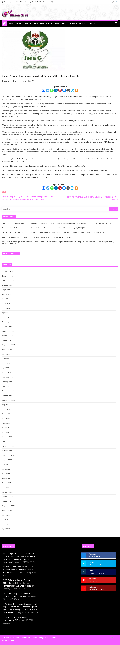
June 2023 (6, 414)
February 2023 (7, 432)
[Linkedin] (56, 90)
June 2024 (6, 359)
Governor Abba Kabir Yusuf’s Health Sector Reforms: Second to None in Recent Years (35, 228)
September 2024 (8, 345)
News (11, 23)
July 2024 (5, 354)
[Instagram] (113, 2)
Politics (19, 23)
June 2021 (6, 520)
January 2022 (7, 492)
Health (28, 23)
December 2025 (8, 276)
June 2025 (6, 303)
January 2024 (7, 382)
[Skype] (72, 90)
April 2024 (6, 368)
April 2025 (6, 313)
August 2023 (7, 405)
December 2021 (8, 497)
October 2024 (7, 340)
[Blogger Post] (68, 90)
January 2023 (7, 437)
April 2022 (6, 478)
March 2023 (6, 428)
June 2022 (6, 469)
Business (55, 23)
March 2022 (6, 483)
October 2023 (7, 395)
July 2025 (5, 299)
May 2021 (5, 524)
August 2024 (7, 349)
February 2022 (7, 487)
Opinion (92, 23)
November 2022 (8, 446)
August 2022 (7, 460)
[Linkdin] (116, 2)
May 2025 (5, 308)
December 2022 (8, 441)
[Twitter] (110, 2)
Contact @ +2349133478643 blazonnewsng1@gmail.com (42, 2)
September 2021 (8, 506)
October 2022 (7, 451)
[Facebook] (106, 2)
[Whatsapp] (52, 90)
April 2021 (6, 529)
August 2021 (7, 510)
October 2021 (7, 501)
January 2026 (7, 271)
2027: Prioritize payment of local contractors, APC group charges (27, 237)
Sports (64, 23)
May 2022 (5, 474)
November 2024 (8, 336)
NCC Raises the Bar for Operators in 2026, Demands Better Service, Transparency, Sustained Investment (43, 232)
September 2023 (8, 400)
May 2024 (5, 363)
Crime (35, 23)
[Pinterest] (60, 90)
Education (44, 23)
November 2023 (8, 391)
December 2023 (8, 386)
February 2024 (7, 377)
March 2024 (6, 372)
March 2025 (6, 317)
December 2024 (8, 331)
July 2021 (5, 515)
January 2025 (7, 326)
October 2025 (7, 285)
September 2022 (8, 455)
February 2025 (7, 322)
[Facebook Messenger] (64, 90)
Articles (82, 23)
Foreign (73, 23)
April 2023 (6, 423)
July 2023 (5, 409)
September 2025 (8, 290)
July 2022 (5, 464)
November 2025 (8, 280)
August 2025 (7, 294)
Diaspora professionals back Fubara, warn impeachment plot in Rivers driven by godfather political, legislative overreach (48, 223)
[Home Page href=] (4, 24)
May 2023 (5, 418)
